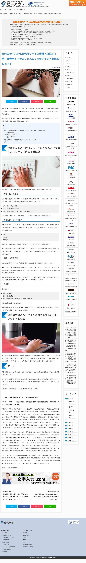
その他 (8, 138)
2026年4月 (71, 401)
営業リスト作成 (69, 78)
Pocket (37, 101)
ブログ (15, 9)
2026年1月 (71, 415)
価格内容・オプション (12, 134)
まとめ (6, 142)
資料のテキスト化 (7, 540)
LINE (50, 101)
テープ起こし (68, 84)
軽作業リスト (26, 535)
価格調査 (67, 75)
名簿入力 (67, 69)
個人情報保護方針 (27, 544)
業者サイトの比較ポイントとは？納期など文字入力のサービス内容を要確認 (24, 130)
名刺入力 (67, 58)
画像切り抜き (68, 81)
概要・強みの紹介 (11, 132)
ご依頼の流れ (26, 537)
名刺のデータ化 (6, 533)
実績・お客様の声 (11, 136)
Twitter (11, 101)
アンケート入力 (69, 72)
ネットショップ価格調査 (8, 547)
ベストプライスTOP (5, 9)
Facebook (24, 101)
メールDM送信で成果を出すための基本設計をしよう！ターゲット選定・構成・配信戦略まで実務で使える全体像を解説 (70, 379)
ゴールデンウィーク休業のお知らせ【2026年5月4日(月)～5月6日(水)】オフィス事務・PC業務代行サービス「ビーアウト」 (71, 368)
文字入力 (20, 9)
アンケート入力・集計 (8, 537)
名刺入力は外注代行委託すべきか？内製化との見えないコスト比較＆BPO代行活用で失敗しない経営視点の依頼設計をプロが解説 (70, 332)
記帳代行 (67, 66)
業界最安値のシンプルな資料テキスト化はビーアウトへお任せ (21, 140)
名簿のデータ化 (6, 535)
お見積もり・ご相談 (28, 547)
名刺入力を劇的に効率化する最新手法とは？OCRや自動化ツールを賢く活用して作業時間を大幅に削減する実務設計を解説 (70, 345)
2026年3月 (71, 406)
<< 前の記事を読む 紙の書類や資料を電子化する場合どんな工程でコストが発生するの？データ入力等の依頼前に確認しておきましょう (15, 495)
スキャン (67, 61)
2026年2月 (71, 411)
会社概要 (25, 533)
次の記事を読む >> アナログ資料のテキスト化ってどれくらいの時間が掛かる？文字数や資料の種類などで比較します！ (46, 495)
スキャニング (5, 544)
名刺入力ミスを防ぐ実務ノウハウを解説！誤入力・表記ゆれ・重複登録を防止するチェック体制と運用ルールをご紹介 (70, 357)
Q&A (24, 542)
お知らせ (67, 87)
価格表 (24, 540)
